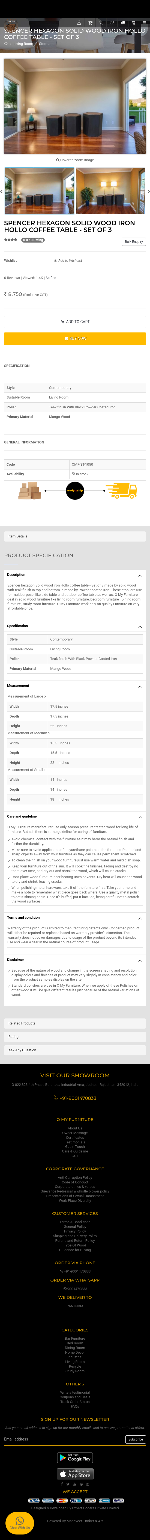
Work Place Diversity (75, 1201)
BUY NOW (75, 338)
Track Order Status (74, 1402)
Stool (43, 44)
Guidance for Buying (75, 1250)
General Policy (75, 1227)
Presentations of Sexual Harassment (75, 1196)
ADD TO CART (75, 322)
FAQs (75, 1406)
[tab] (75, 536)
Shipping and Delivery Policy (75, 1236)
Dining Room (75, 1348)
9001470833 (75, 1289)
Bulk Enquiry (134, 242)
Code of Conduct (75, 1182)
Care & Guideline (75, 1151)
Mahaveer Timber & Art (85, 1521)
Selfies (51, 278)
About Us (75, 1128)
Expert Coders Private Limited (95, 1508)
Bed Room (75, 1343)
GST (75, 1156)
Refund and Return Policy (75, 1241)
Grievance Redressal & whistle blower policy (75, 1191)
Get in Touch (75, 1147)
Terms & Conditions (74, 1222)
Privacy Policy (75, 1231)
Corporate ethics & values (75, 1187)
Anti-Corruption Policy (75, 1177)
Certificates (75, 1137)
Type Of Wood (75, 1245)
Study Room (75, 1371)
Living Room (23, 44)
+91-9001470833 (75, 1271)
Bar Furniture (75, 1338)
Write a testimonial (75, 1392)
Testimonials (75, 1142)
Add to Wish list (68, 260)
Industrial (75, 1357)
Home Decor (75, 1352)
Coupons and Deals (75, 1397)
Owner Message (75, 1133)
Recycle (75, 1366)
